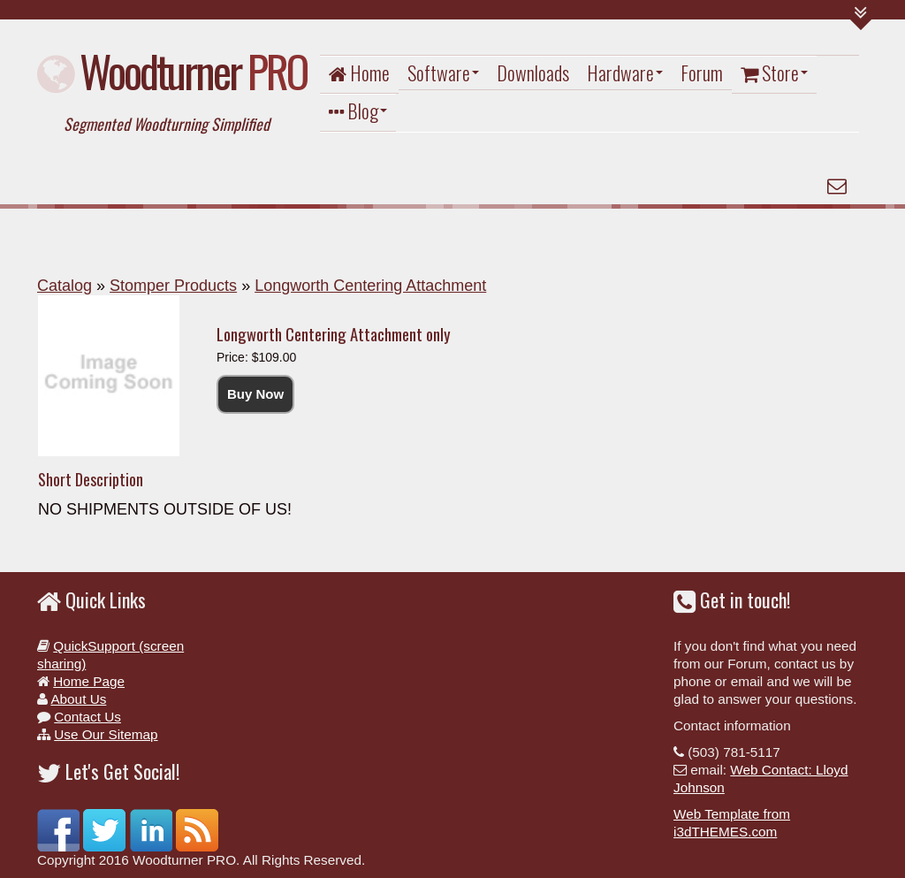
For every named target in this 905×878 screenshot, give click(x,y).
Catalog (64, 285)
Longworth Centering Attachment (370, 285)
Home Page (89, 681)
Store (774, 72)
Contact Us (87, 716)
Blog (358, 110)
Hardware (625, 72)
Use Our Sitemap (105, 734)
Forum (702, 72)
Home (359, 72)
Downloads (533, 72)
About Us (78, 698)
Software (443, 72)
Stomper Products (173, 285)
